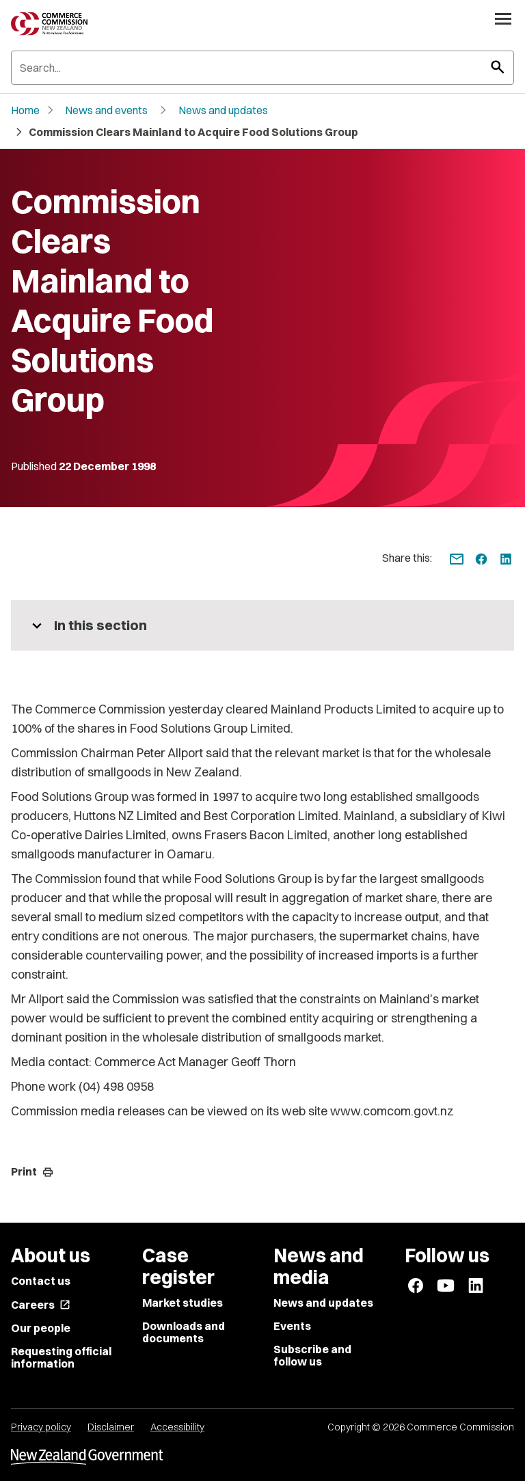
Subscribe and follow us (312, 1355)
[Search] (262, 68)
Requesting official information (61, 1357)
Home (25, 110)
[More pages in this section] (262, 625)
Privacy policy (41, 1427)
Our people (40, 1328)
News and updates (223, 110)
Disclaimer (111, 1427)
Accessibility (177, 1427)
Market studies (182, 1302)
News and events (106, 110)
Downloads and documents (183, 1332)
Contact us (40, 1281)
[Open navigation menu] (503, 18)
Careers (40, 1305)
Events (292, 1326)
